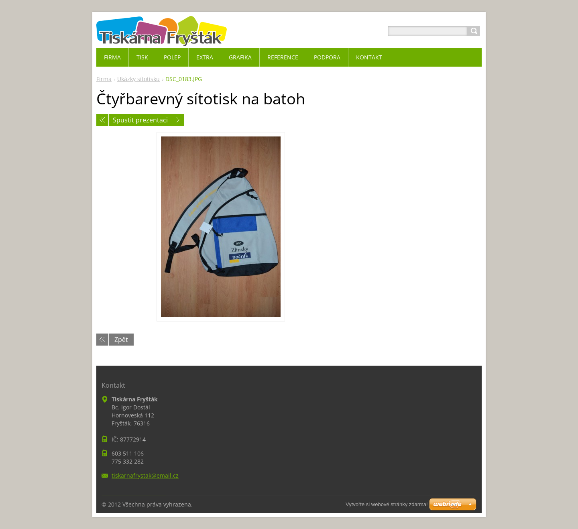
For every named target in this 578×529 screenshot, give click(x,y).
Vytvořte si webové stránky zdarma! (387, 504)
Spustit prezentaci (140, 120)
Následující (178, 120)
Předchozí (102, 120)
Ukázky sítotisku (138, 79)
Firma (104, 79)
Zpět (121, 339)
